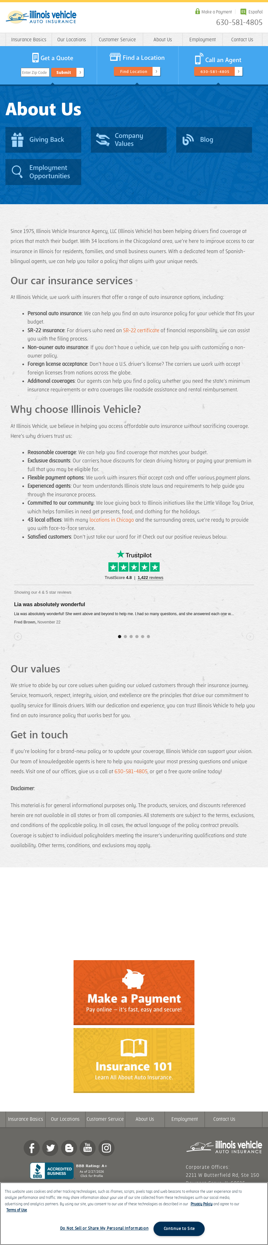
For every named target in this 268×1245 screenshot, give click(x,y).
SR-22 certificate (141, 330)
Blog (69, 1148)
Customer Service (117, 40)
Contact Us (242, 40)
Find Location (133, 71)
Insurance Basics (28, 40)
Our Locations (71, 40)
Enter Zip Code (34, 72)
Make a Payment (216, 12)
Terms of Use (16, 1210)
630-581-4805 (239, 23)
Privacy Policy (201, 1204)
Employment (202, 40)
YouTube (88, 1148)
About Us (163, 40)
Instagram (106, 1148)
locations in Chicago (112, 520)
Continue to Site (179, 1228)
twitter (50, 1148)
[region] (134, 1213)
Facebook (32, 1148)
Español (255, 12)
